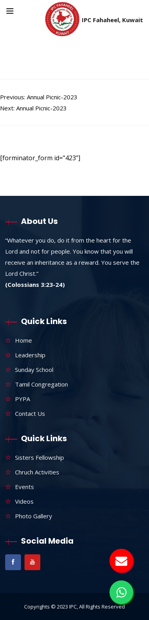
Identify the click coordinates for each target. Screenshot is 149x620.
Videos (24, 501)
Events (24, 487)
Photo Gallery (33, 516)
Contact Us (30, 413)
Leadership (30, 355)
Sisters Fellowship (39, 457)
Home (23, 340)
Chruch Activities (37, 472)
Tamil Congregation (41, 384)
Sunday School (34, 370)
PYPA (22, 399)
